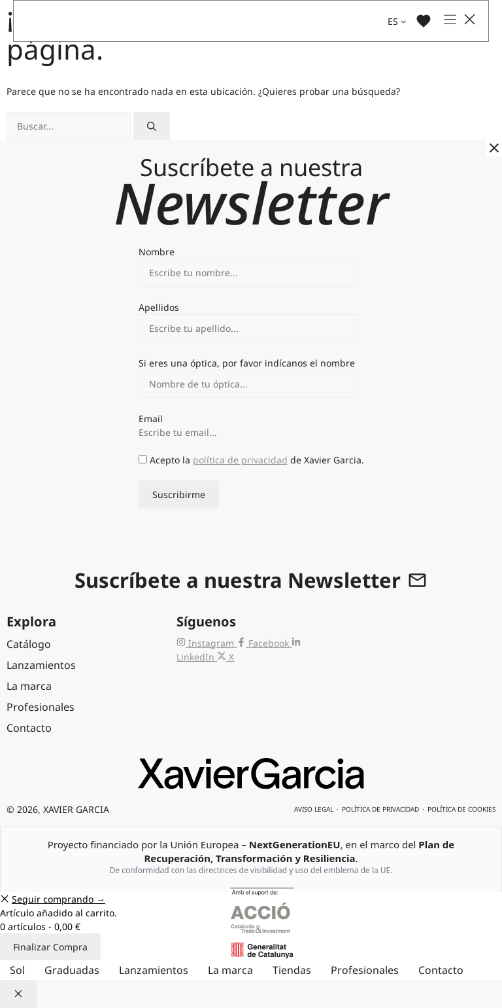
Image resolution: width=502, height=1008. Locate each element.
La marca (230, 970)
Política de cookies (461, 809)
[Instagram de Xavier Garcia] (206, 643)
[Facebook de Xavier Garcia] (264, 643)
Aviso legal (313, 809)
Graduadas (71, 970)
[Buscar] (151, 126)
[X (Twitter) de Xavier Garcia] (225, 657)
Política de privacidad (380, 809)
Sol (17, 970)
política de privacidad (240, 460)
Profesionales (365, 970)
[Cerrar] (494, 148)
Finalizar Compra (50, 947)
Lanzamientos (153, 970)
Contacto (440, 970)
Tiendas (292, 970)
